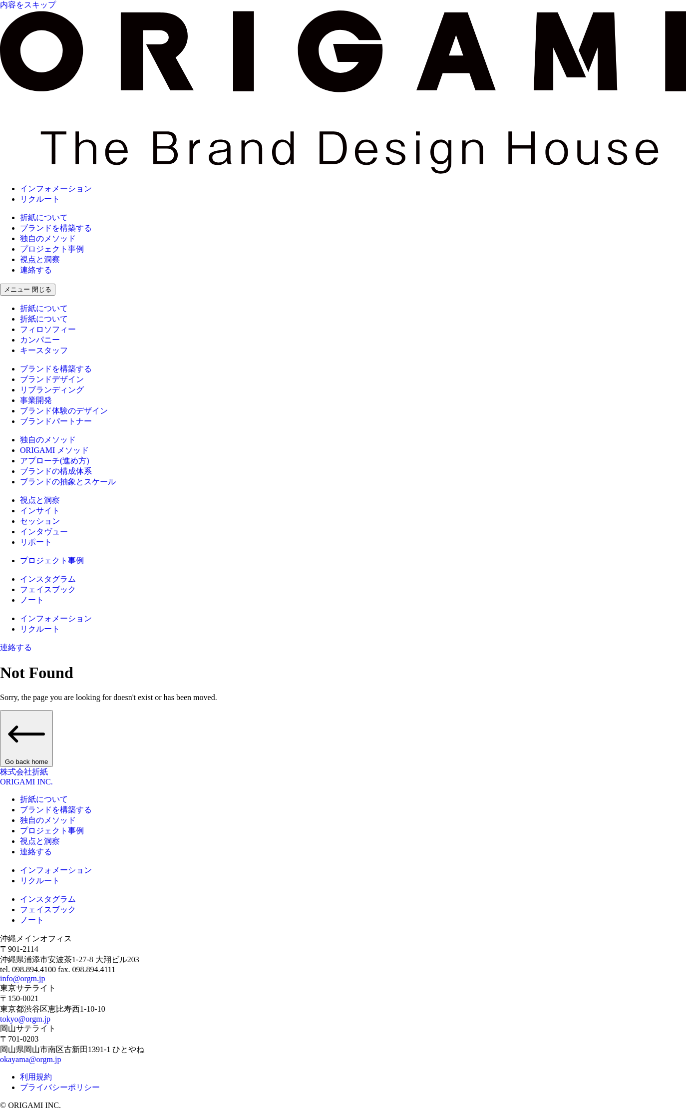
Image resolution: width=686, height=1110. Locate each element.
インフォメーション (56, 188)
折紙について (44, 217)
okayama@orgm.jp (30, 1059)
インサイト (40, 510)
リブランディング (52, 389)
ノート (32, 600)
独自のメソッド (48, 238)
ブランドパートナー (56, 421)
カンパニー (40, 340)
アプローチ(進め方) (54, 460)
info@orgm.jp (22, 978)
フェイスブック (48, 589)
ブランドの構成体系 (56, 471)
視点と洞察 (40, 259)
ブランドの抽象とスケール (68, 481)
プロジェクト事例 (52, 249)
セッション (40, 521)
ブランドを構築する (56, 228)
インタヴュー (44, 531)
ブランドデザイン (52, 379)
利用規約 (36, 1077)
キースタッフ (44, 350)
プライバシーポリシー (60, 1087)
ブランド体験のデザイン (64, 410)
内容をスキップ (28, 4)
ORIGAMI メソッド (54, 450)
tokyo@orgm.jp (25, 1019)
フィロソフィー (48, 329)
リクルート (40, 199)
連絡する (36, 270)
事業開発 (36, 400)
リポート (36, 542)
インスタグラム (48, 579)
